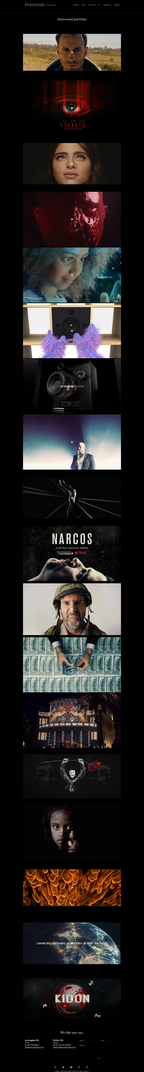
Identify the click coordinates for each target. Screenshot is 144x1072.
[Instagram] (86, 1067)
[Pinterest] (79, 1067)
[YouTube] (71, 1067)
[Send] (98, 1058)
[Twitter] (63, 1067)
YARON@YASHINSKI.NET (64, 1047)
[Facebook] (55, 1067)
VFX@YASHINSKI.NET (34, 1047)
